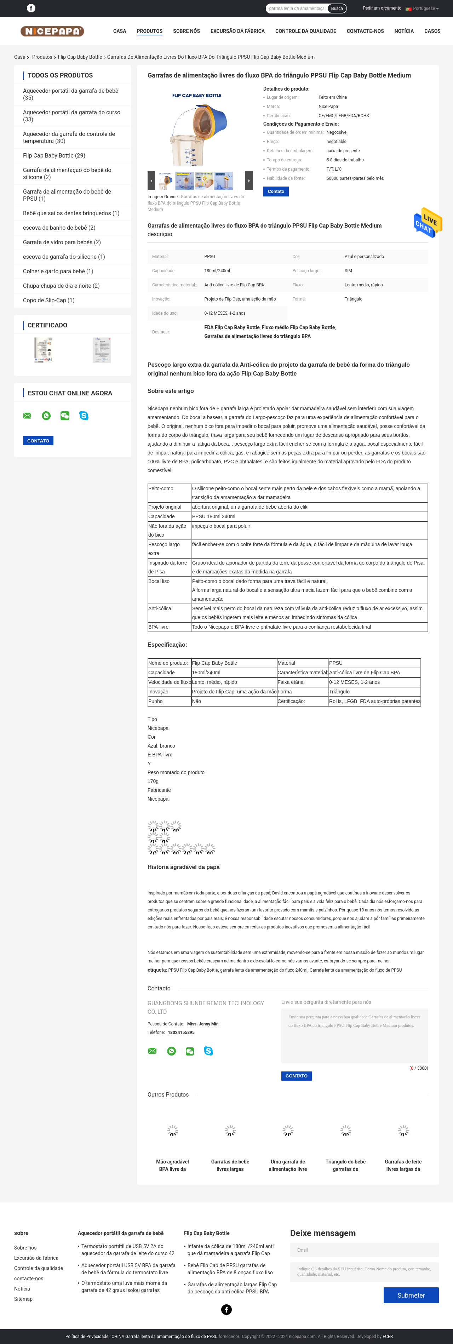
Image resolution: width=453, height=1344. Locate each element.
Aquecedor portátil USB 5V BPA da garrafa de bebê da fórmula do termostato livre (128, 1269)
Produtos (150, 31)
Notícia (404, 31)
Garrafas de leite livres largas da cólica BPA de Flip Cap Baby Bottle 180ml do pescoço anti (403, 1165)
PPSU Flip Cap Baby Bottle (193, 970)
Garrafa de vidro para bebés (57, 242)
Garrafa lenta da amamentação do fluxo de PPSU (356, 970)
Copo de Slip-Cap (44, 300)
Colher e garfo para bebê (54, 271)
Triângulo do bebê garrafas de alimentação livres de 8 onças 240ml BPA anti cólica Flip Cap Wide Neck (345, 1165)
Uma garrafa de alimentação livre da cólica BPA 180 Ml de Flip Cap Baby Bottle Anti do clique (287, 1165)
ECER (388, 1336)
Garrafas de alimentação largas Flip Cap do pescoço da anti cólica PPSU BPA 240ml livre (232, 1289)
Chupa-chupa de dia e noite (57, 285)
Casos (432, 31)
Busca (337, 8)
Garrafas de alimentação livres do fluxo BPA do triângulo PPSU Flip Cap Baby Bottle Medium (196, 203)
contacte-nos (365, 31)
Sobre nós (186, 31)
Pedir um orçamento (382, 8)
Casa (119, 31)
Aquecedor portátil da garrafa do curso (71, 112)
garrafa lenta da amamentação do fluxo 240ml (264, 970)
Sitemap (23, 1299)
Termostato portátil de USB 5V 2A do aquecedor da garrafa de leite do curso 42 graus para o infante (127, 1250)
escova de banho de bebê (55, 227)
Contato (276, 191)
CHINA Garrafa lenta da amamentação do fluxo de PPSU (164, 1336)
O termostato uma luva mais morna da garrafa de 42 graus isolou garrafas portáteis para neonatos (124, 1287)
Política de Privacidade (86, 1336)
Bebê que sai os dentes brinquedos (67, 213)
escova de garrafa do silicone (60, 256)
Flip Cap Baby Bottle (80, 57)
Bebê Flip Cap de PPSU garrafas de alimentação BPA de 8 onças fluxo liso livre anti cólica (230, 1270)
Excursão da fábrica (238, 31)
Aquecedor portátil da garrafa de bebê (70, 90)
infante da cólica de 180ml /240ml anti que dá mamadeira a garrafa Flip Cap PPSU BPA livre (231, 1250)
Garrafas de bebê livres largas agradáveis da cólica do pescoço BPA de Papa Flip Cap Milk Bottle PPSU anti (230, 1165)
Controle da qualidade (305, 31)
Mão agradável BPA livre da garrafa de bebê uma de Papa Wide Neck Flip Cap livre (172, 1165)
